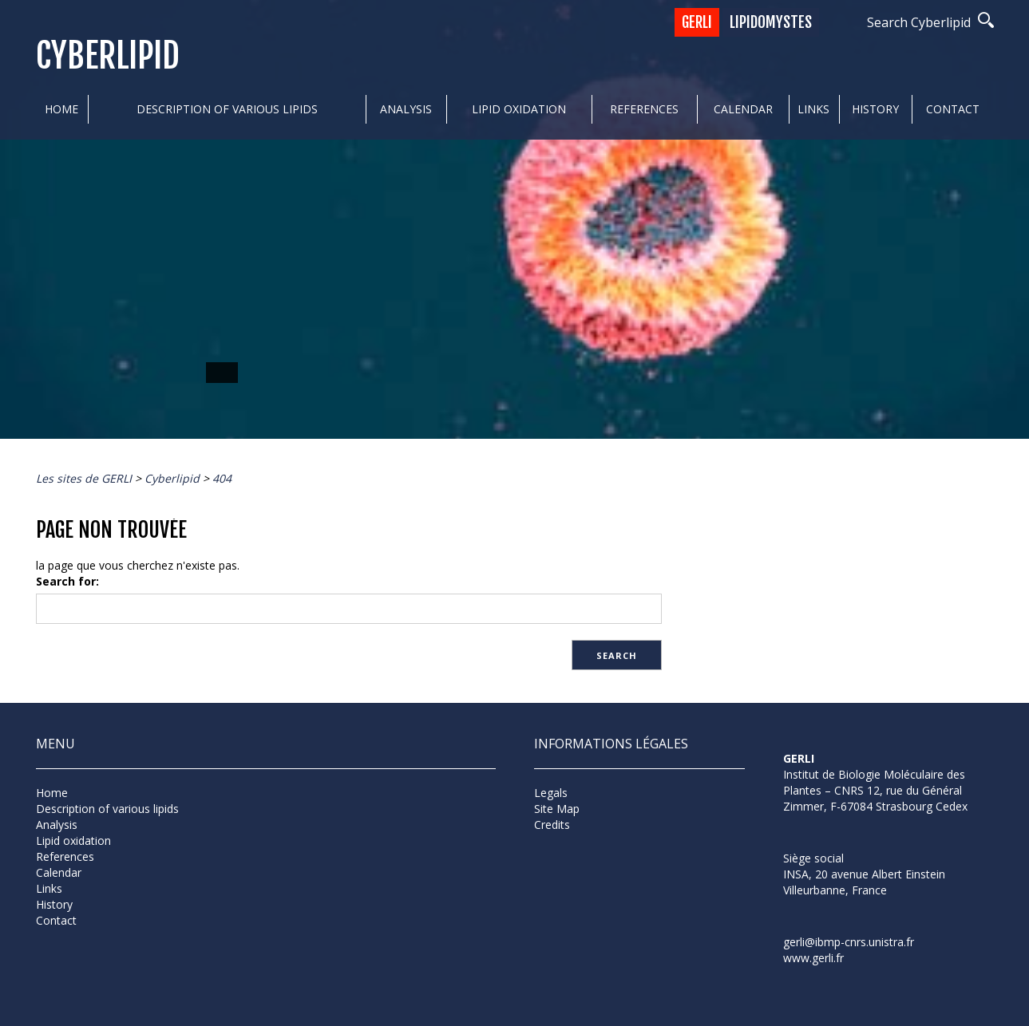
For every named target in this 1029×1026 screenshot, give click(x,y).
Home (61, 108)
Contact (953, 108)
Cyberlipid (108, 56)
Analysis (406, 108)
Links (813, 108)
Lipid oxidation (519, 108)
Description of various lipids (227, 108)
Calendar (743, 108)
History (875, 108)
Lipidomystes (771, 22)
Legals (551, 792)
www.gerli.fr (813, 957)
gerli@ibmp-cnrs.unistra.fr (848, 941)
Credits (552, 824)
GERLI (697, 22)
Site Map (557, 808)
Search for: (67, 581)
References (644, 108)
